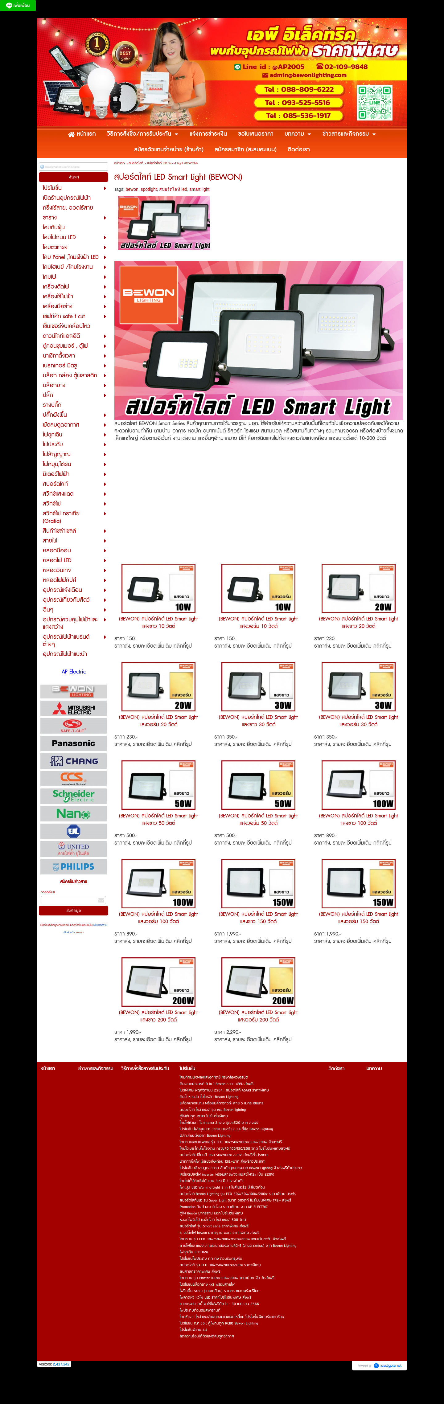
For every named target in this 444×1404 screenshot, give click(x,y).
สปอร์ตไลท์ (136, 163)
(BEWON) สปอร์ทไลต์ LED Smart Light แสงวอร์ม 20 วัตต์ (158, 721)
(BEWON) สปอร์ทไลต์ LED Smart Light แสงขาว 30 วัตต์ (258, 721)
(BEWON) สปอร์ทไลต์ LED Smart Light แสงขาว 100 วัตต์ (358, 819)
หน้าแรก (119, 163)
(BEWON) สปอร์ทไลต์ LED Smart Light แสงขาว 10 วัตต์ (158, 622)
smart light (200, 189)
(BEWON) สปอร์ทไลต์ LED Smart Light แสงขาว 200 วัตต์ (158, 1016)
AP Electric (74, 672)
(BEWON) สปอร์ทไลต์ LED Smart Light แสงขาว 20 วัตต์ (358, 622)
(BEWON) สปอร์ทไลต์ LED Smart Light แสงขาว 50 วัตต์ (158, 819)
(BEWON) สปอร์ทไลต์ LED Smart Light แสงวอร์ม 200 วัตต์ (258, 1016)
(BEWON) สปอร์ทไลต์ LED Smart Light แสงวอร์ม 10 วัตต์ (258, 622)
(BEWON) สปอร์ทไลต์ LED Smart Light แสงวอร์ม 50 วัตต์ (258, 819)
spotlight (149, 189)
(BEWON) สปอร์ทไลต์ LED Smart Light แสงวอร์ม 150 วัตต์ (358, 918)
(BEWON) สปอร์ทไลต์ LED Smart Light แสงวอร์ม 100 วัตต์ (158, 918)
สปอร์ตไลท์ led (173, 189)
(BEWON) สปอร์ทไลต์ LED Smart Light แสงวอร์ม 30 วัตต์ (358, 721)
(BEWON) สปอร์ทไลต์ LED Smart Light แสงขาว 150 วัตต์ (258, 918)
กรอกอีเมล (48, 892)
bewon (131, 189)
